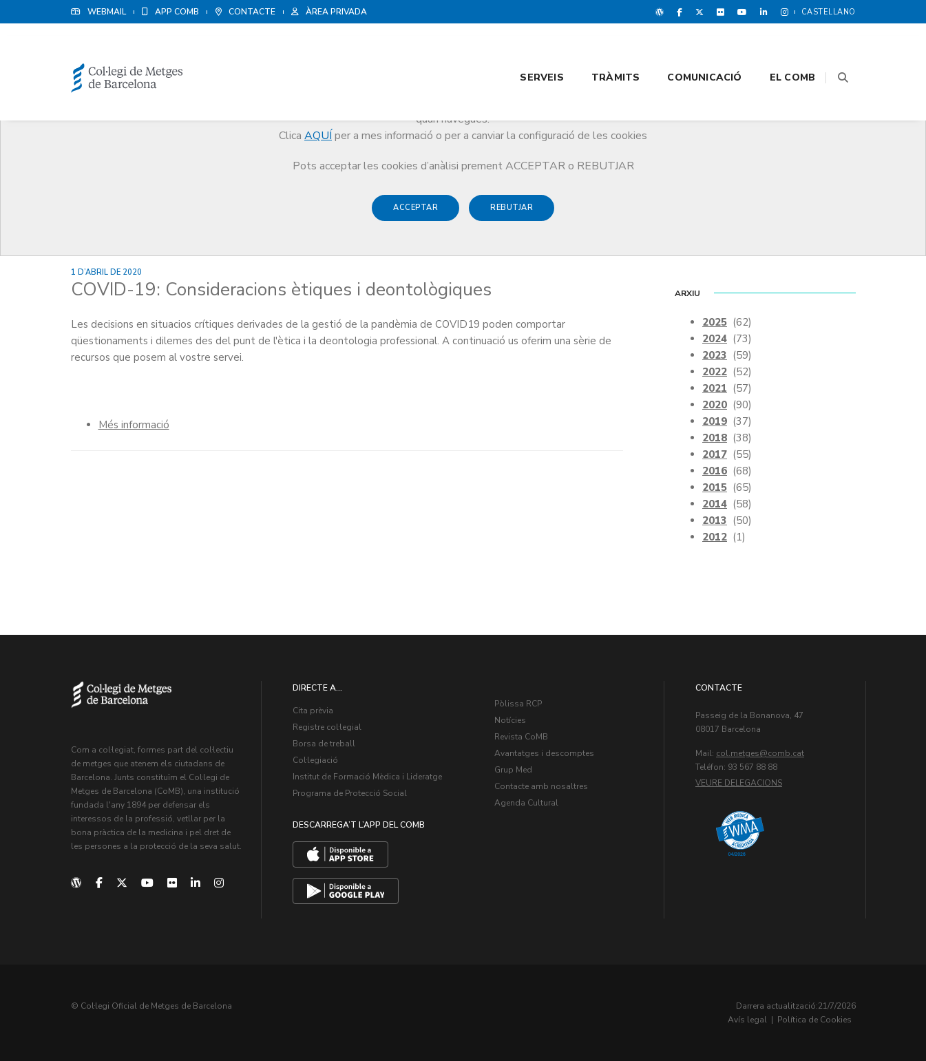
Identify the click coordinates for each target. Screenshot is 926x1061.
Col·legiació (315, 759)
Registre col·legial (327, 726)
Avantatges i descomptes (544, 752)
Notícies (510, 719)
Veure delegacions (738, 782)
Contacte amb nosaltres (541, 785)
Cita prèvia (313, 709)
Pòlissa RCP (518, 702)
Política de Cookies (814, 1019)
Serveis (525, 49)
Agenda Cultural (526, 802)
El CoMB (775, 49)
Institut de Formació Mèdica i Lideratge (367, 775)
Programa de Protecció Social (350, 792)
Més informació (133, 424)
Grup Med (513, 769)
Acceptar (415, 214)
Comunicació (688, 49)
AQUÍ (318, 135)
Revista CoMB (521, 736)
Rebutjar (511, 214)
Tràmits (598, 49)
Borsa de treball (324, 742)
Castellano (828, 12)
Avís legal (747, 1019)
